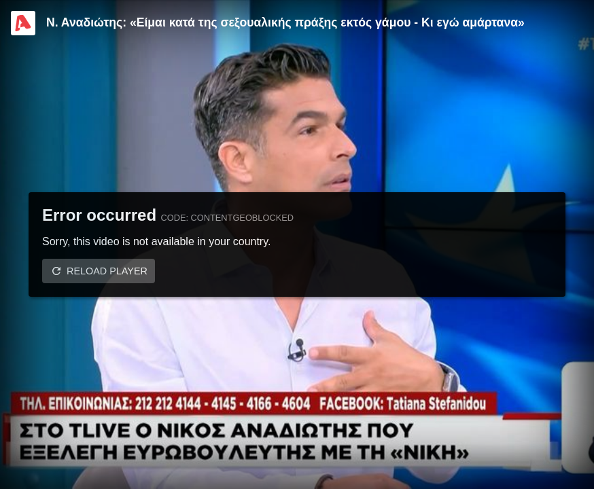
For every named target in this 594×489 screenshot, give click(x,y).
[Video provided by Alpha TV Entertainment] (23, 23)
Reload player (107, 271)
